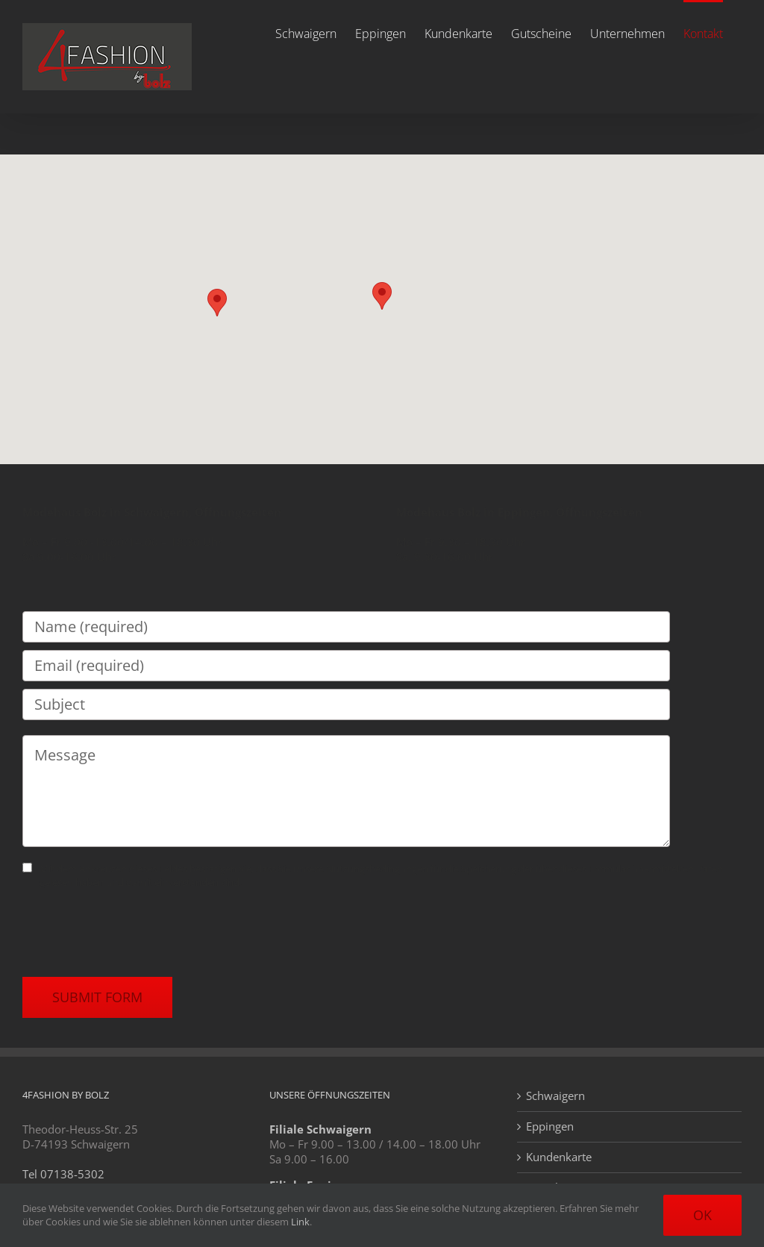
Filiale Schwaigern (320, 1129)
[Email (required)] (346, 665)
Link (300, 1221)
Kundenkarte (559, 1157)
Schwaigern (555, 1096)
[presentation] (135, 933)
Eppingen (550, 1126)
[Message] (346, 791)
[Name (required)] (346, 627)
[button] (382, 296)
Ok (702, 1215)
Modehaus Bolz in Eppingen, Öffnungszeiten (519, 511)
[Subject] (346, 704)
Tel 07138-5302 (63, 1173)
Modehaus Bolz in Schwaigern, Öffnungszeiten (151, 511)
